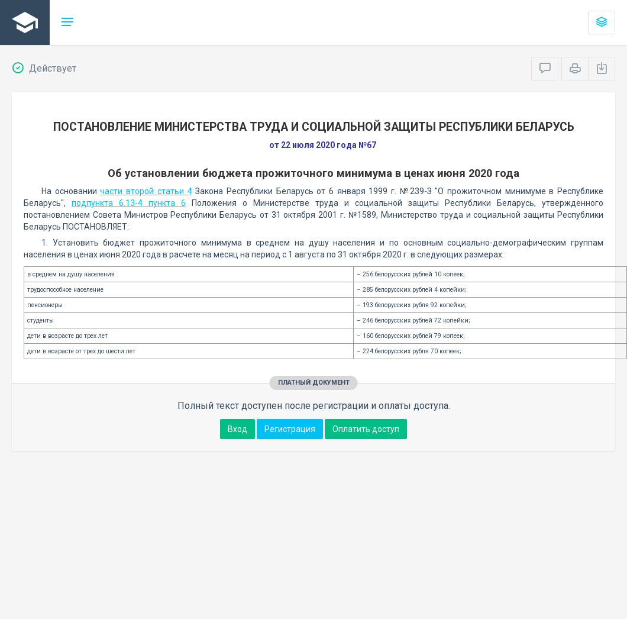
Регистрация (289, 429)
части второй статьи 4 (146, 191)
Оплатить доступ (365, 429)
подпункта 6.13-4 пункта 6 (129, 203)
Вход (237, 429)
